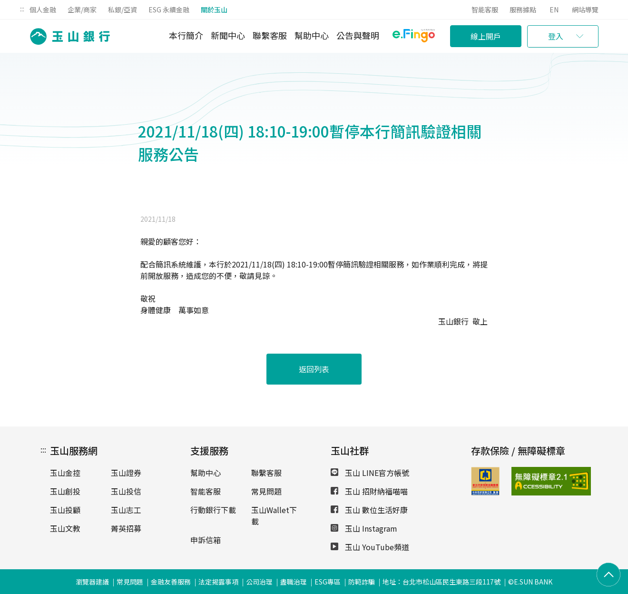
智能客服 (484, 9)
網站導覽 (585, 9)
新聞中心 (228, 35)
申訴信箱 (205, 539)
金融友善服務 (171, 581)
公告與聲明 (357, 35)
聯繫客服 (270, 35)
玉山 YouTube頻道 (370, 547)
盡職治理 (293, 581)
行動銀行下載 (213, 509)
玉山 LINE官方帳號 (370, 472)
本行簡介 (186, 35)
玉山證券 (126, 472)
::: (22, 8)
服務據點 (523, 9)
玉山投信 (126, 491)
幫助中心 (311, 35)
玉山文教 (65, 528)
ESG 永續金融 (168, 9)
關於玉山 (214, 9)
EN (554, 9)
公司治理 (259, 581)
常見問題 (266, 491)
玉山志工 (126, 509)
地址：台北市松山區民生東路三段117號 (441, 581)
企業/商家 (82, 9)
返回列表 (314, 369)
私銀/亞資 (122, 9)
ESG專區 (327, 581)
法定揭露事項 (218, 581)
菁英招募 (126, 528)
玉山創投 (65, 491)
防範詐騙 (361, 581)
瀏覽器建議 (92, 581)
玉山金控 (65, 472)
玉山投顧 (65, 509)
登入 (555, 36)
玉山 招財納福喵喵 (369, 491)
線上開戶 (486, 36)
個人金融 (42, 9)
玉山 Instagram (364, 528)
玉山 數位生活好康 (369, 509)
